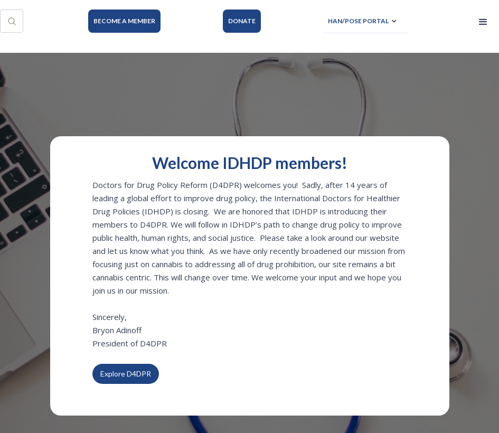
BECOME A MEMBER (124, 21)
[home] (50, 21)
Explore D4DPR (125, 373)
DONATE (242, 21)
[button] (365, 21)
